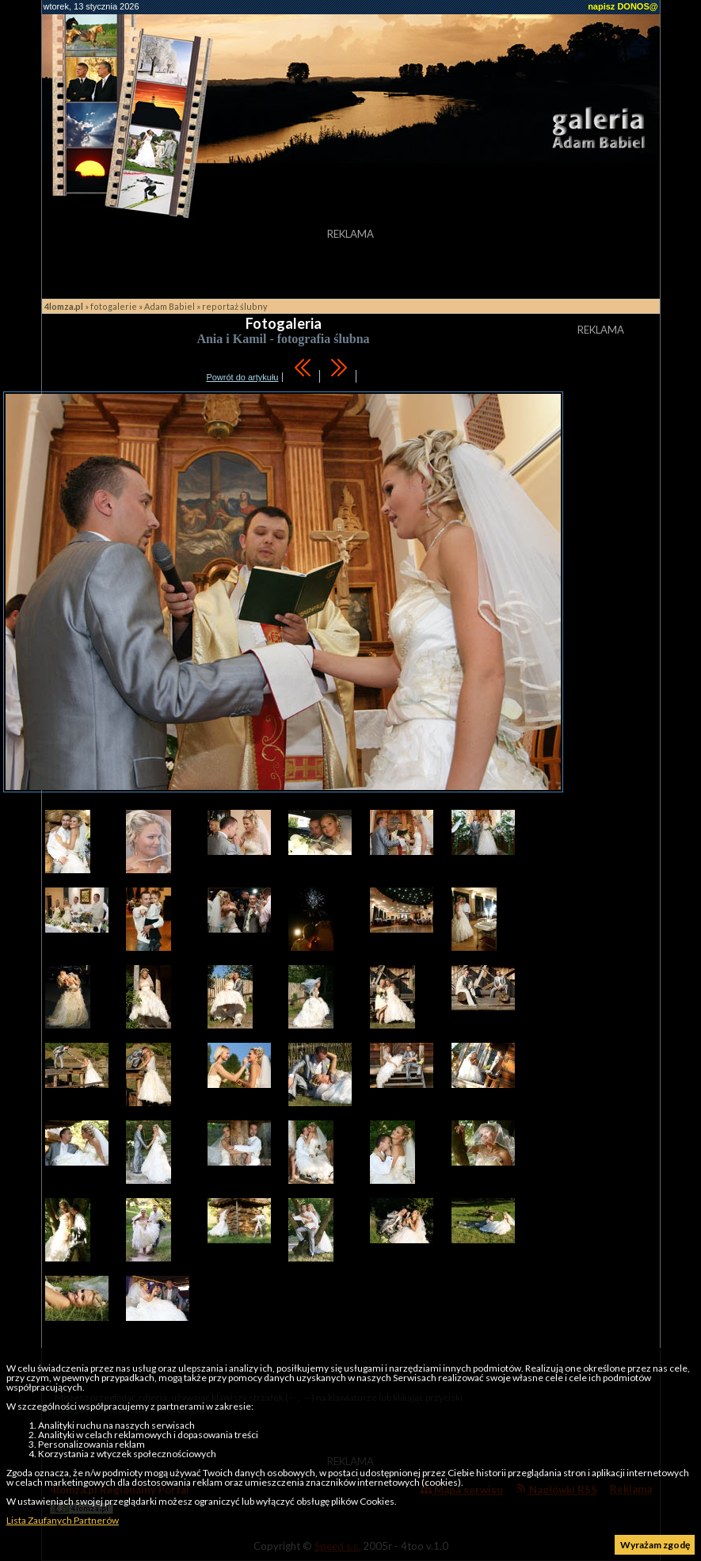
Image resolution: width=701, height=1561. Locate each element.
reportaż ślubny (235, 306)
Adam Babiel (169, 306)
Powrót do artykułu (242, 377)
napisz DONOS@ (622, 6)
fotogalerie (113, 306)
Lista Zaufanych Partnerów (62, 1520)
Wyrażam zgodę (655, 1545)
